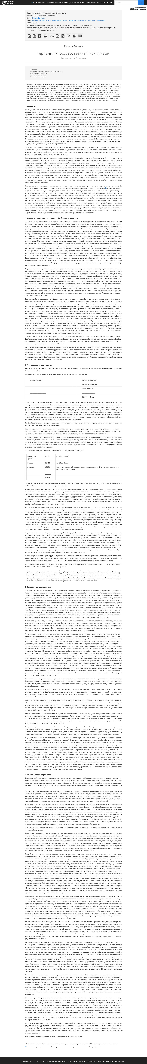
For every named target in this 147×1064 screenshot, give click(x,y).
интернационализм (59, 20)
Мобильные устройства (96, 1061)
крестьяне (72, 20)
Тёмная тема (141, 7)
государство (36, 20)
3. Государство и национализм (38, 73)
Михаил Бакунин (38, 18)
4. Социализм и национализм (38, 75)
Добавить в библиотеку (115, 1061)
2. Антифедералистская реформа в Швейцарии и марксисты (46, 71)
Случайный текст (29, 1061)
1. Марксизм (33, 69)
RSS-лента (41, 1061)
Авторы (58, 1061)
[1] (106, 188)
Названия (50, 1061)
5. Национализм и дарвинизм (38, 77)
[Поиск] (126, 2)
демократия (46, 20)
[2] (46, 257)
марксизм (80, 20)
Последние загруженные (76, 1061)
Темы (64, 1061)
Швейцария (100, 20)
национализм (90, 20)
